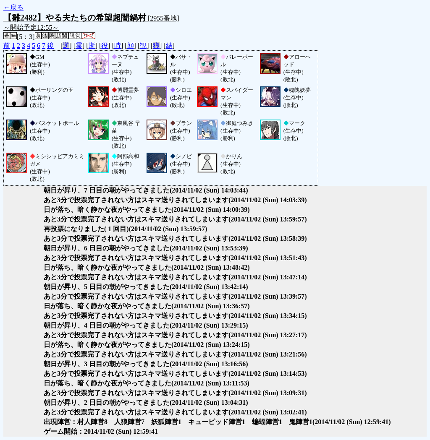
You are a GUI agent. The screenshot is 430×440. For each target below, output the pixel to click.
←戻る (13, 7)
